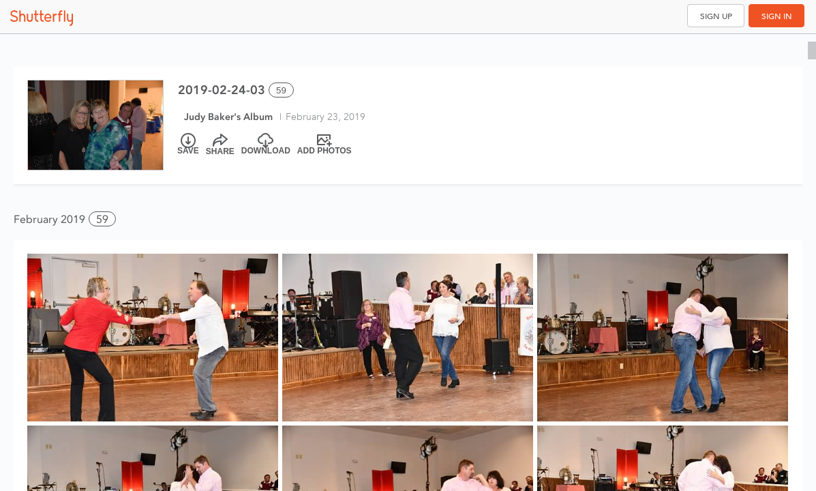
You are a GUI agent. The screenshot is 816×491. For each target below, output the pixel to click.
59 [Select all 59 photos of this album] (281, 90)
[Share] (220, 144)
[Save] (188, 144)
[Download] (265, 144)
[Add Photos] (324, 144)
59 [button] (102, 219)
